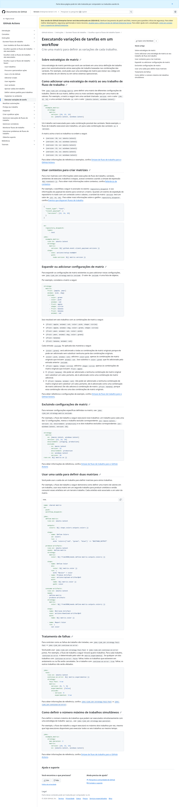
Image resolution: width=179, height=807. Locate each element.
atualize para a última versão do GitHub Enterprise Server (109, 23)
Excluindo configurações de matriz (66, 404)
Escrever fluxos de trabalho (76, 32)
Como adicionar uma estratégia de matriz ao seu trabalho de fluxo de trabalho (82, 83)
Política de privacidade (49, 784)
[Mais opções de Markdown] (156, 41)
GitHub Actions (11, 23)
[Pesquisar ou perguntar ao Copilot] (96, 12)
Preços (85, 798)
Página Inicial (8, 19)
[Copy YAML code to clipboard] (120, 499)
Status (78, 798)
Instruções (59, 32)
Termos (61, 798)
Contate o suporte (95, 783)
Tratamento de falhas (57, 636)
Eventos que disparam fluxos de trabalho (65, 200)
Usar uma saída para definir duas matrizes (71, 474)
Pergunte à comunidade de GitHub (101, 780)
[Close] (172, 3)
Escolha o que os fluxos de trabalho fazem (104, 32)
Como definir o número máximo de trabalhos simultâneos (82, 712)
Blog (110, 798)
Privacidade (70, 798)
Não (56, 780)
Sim (46, 780)
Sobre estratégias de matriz (61, 59)
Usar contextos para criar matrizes (66, 170)
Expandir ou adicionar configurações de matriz (74, 267)
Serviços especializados (98, 798)
